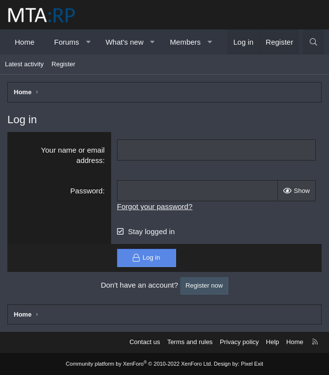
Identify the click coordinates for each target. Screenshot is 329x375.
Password (86, 191)
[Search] (313, 41)
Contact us (144, 342)
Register (63, 64)
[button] (87, 41)
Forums (66, 42)
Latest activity (24, 64)
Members (185, 42)
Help (272, 342)
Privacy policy (239, 342)
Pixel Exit (252, 364)
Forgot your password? (154, 206)
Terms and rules (189, 342)
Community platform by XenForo (139, 364)
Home (24, 42)
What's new (125, 42)
